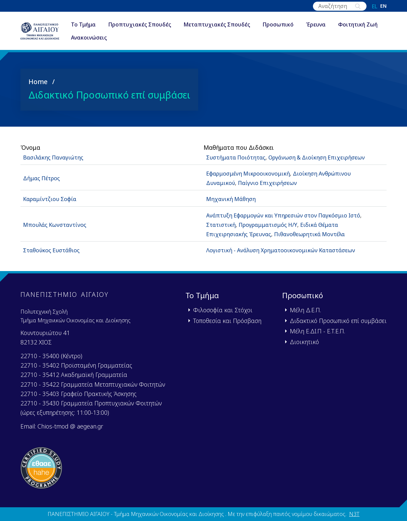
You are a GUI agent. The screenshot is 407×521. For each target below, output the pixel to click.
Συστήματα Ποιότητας (238, 157)
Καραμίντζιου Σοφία (52, 199)
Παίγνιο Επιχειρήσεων (271, 182)
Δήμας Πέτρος (43, 178)
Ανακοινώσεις (156, 38)
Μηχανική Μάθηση (232, 199)
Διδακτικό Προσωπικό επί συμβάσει (338, 320)
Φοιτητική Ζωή (106, 38)
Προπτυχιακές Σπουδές (154, 24)
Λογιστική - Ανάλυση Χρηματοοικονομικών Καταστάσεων (286, 250)
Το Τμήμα (98, 24)
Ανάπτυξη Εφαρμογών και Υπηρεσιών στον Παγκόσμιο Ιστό (290, 215)
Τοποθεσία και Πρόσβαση (227, 320)
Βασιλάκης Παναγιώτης (55, 157)
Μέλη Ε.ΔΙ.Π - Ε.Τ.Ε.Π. (317, 331)
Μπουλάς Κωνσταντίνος (57, 224)
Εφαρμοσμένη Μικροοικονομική (250, 173)
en (383, 6)
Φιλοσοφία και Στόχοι (222, 310)
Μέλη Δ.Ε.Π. (305, 310)
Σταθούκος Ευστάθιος (54, 250)
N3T (354, 513)
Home (38, 81)
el (375, 6)
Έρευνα (331, 24)
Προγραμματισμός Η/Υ (273, 224)
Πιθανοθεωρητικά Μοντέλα (317, 234)
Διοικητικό (304, 341)
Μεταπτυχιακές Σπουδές (231, 24)
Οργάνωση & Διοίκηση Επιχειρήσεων (325, 157)
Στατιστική (222, 224)
